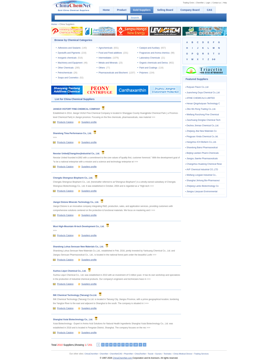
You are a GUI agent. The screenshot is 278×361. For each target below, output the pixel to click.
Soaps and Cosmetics (68, 77)
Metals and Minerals (108, 63)
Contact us (216, 3)
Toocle (150, 354)
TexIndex (167, 354)
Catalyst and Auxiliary (149, 48)
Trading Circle (188, 3)
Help (225, 3)
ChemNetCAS (116, 354)
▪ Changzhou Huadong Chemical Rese (203, 164)
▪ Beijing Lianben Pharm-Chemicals (202, 153)
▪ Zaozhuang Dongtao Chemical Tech (202, 120)
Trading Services (201, 354)
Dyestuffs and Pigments (69, 53)
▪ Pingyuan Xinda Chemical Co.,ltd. (201, 136)
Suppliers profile (89, 122)
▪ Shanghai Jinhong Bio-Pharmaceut (202, 180)
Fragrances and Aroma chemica (154, 53)
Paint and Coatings (148, 67)
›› (140, 344)
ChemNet (200, 3)
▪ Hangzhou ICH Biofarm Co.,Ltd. (200, 142)
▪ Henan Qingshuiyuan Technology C (202, 103)
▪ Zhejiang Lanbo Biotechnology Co (202, 186)
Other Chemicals (66, 67)
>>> (153, 117)
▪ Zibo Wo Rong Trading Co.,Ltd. (200, 109)
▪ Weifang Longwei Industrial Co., (201, 175)
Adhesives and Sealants (69, 48)
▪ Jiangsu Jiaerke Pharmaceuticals (201, 158)
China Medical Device (182, 354)
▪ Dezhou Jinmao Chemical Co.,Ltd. (202, 125)
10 (135, 344)
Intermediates (105, 58)
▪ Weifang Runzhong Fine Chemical (202, 114)
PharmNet (128, 354)
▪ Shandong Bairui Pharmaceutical (201, 147)
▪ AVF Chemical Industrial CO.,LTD (201, 169)
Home (54, 24)
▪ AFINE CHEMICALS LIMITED (200, 98)
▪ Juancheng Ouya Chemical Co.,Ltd (202, 92)
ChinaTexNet (140, 354)
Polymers (143, 72)
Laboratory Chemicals (149, 58)
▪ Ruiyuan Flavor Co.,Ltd (196, 87)
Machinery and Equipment (70, 63)
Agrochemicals (106, 48)
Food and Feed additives (110, 53)
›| (144, 344)
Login (208, 3)
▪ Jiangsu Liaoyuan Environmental (201, 191)
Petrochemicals (65, 72)
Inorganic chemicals (67, 58)
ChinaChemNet (91, 354)
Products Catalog (65, 122)
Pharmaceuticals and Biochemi (113, 72)
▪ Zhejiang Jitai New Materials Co (200, 131)
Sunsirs (158, 354)
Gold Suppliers (142, 10)
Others (102, 67)
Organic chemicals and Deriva (153, 63)
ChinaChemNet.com (122, 358)
